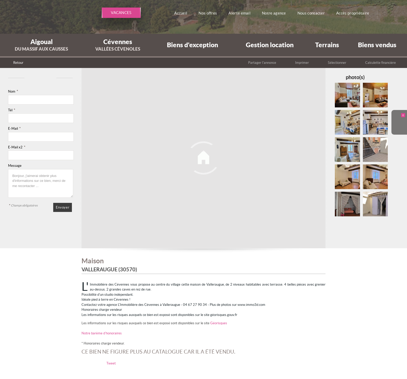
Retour (18, 63)
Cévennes (117, 44)
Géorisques (218, 323)
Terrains (327, 45)
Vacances (121, 13)
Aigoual (41, 44)
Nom (13, 91)
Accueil (183, 13)
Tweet (111, 363)
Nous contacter (313, 13)
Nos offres (210, 13)
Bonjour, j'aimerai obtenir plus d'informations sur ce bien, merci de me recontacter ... (40, 183)
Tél (11, 110)
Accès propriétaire (355, 13)
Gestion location (270, 45)
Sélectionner (337, 63)
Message (15, 166)
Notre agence (275, 13)
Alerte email (241, 13)
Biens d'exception (192, 45)
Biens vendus (377, 45)
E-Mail (14, 128)
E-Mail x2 (16, 147)
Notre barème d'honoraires (102, 333)
